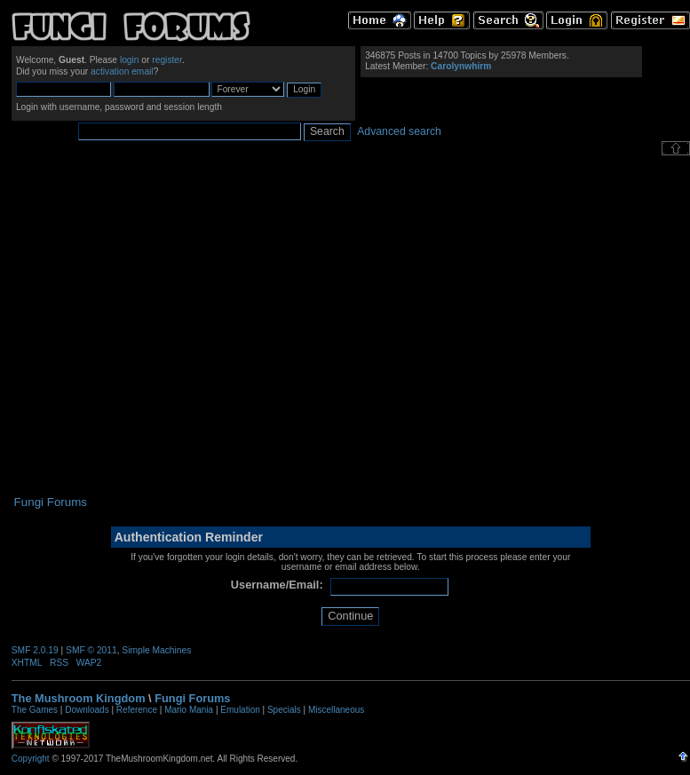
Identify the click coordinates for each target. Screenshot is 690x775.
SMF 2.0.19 (35, 650)
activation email (122, 71)
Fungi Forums (192, 698)
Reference (136, 710)
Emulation (239, 710)
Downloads (86, 710)
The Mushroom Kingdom (79, 698)
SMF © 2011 (91, 650)
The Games (35, 710)
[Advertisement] (166, 325)
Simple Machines (156, 650)
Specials (284, 710)
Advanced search (399, 131)
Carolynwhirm (461, 66)
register (167, 60)
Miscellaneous (336, 710)
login (129, 60)
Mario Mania (188, 710)
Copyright (31, 758)
